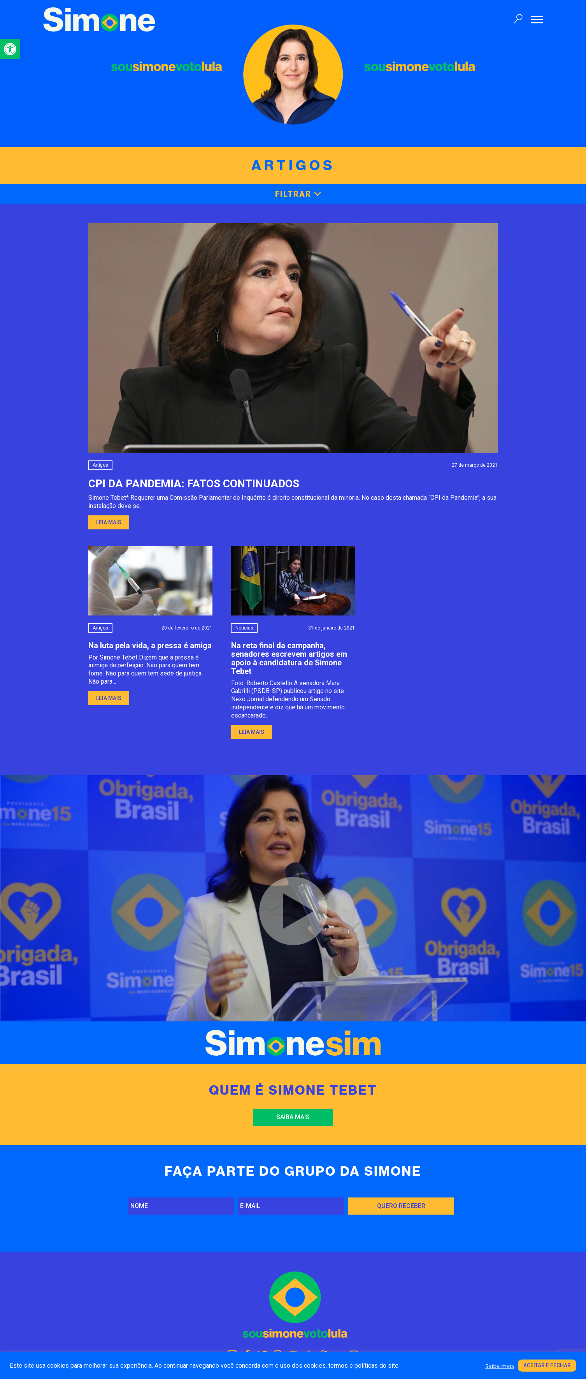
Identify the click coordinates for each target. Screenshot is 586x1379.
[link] (10, 49)
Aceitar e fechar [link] (547, 1365)
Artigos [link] (100, 465)
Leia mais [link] (108, 522)
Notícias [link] (244, 628)
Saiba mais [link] (293, 1117)
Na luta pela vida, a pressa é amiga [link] (150, 645)
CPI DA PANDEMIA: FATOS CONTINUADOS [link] (193, 483)
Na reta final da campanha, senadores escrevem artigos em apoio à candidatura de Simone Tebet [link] (289, 658)
